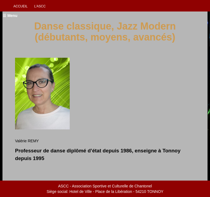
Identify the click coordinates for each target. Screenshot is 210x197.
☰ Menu (10, 15)
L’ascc (40, 6)
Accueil (20, 6)
